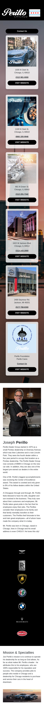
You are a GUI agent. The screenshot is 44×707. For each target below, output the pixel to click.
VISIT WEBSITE (22, 83)
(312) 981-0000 (22, 77)
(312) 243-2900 (22, 251)
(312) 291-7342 (22, 194)
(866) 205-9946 (22, 137)
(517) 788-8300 (22, 307)
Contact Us (22, 31)
